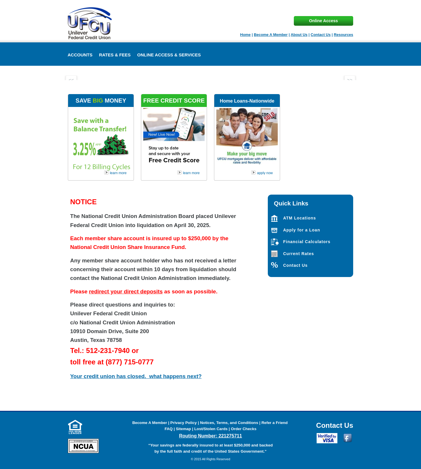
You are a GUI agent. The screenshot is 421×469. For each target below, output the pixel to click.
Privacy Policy (183, 422)
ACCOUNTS (80, 54)
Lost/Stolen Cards (210, 429)
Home (245, 34)
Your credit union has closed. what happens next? (136, 376)
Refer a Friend (274, 422)
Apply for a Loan (301, 230)
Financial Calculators (307, 241)
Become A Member (271, 34)
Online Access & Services (169, 54)
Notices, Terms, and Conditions (229, 422)
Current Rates (298, 253)
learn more (118, 173)
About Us (299, 34)
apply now (265, 173)
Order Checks (243, 429)
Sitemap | (185, 429)
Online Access (323, 20)
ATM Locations (299, 218)
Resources (343, 34)
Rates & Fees (115, 54)
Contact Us (321, 34)
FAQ (169, 429)
